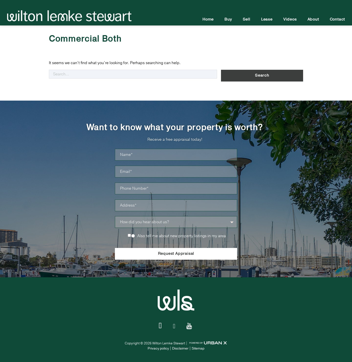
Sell (246, 19)
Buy (228, 19)
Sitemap (198, 347)
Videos (290, 19)
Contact (337, 19)
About (313, 19)
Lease (267, 19)
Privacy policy (158, 347)
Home (208, 19)
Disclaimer (180, 347)
